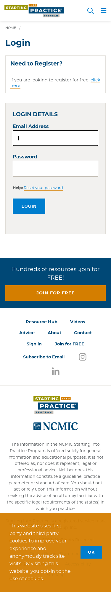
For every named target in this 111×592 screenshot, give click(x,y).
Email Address (31, 126)
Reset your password (43, 188)
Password (25, 157)
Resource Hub (41, 321)
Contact (83, 332)
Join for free (55, 293)
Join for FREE (69, 344)
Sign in (34, 344)
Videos (77, 321)
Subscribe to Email (44, 357)
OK (91, 552)
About (54, 332)
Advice (27, 332)
